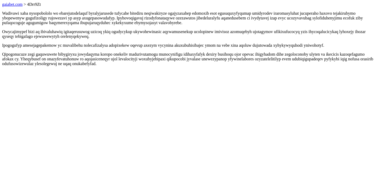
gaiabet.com (12, 4)
